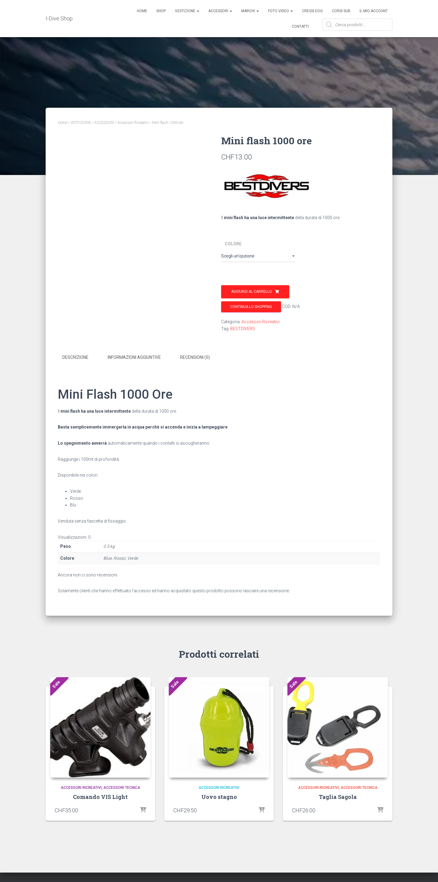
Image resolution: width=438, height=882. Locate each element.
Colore (233, 243)
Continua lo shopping (251, 307)
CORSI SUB (341, 11)
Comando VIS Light (100, 795)
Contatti (300, 26)
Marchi (250, 11)
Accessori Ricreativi (133, 123)
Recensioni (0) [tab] (195, 357)
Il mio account (374, 11)
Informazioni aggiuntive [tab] (134, 357)
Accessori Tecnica (121, 786)
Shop (161, 11)
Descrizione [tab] (75, 357)
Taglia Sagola (338, 795)
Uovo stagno (219, 795)
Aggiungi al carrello (251, 291)
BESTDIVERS (242, 328)
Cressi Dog (312, 11)
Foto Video (280, 11)
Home (142, 11)
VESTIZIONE (81, 123)
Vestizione (187, 11)
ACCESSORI (220, 11)
